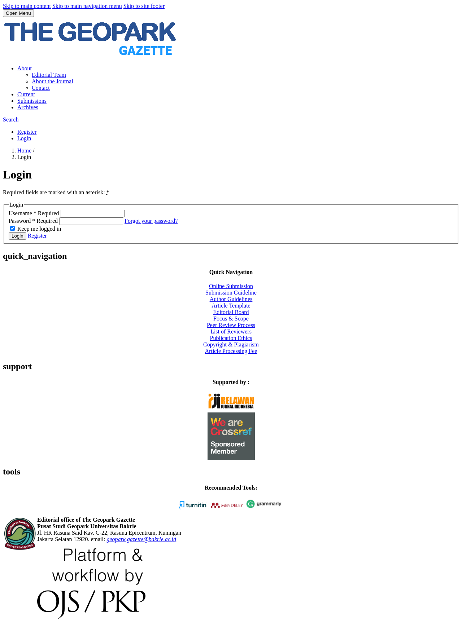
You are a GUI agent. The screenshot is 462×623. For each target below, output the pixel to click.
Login (24, 138)
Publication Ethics (231, 338)
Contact (41, 88)
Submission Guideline (231, 293)
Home (25, 150)
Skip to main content (27, 6)
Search (11, 119)
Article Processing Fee (231, 351)
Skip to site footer (144, 6)
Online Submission (231, 286)
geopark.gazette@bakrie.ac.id (141, 539)
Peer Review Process (231, 325)
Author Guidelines (231, 299)
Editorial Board (231, 312)
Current (26, 94)
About (24, 68)
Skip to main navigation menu (87, 6)
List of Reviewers (231, 331)
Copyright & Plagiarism (231, 344)
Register (26, 132)
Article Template (231, 305)
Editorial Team (49, 75)
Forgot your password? (151, 221)
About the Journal (52, 81)
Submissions (32, 101)
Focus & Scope (231, 318)
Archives (27, 107)
